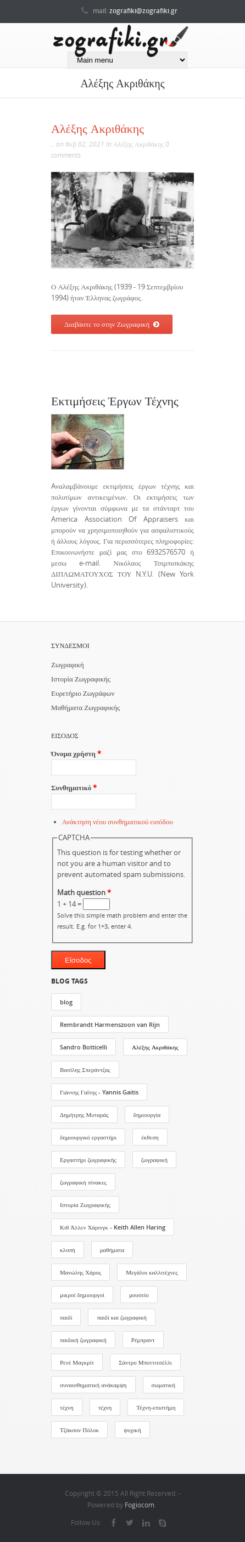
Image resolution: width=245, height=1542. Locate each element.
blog (66, 1002)
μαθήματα (112, 1249)
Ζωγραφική (67, 664)
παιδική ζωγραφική (83, 1340)
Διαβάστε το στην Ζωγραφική (111, 324)
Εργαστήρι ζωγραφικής (88, 1159)
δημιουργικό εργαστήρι (88, 1137)
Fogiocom (139, 1505)
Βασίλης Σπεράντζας (85, 1069)
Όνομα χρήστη (76, 753)
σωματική (164, 1385)
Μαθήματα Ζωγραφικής (85, 707)
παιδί (66, 1317)
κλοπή (67, 1249)
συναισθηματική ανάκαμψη (93, 1385)
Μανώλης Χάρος (80, 1272)
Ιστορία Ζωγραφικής (80, 679)
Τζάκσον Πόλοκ (79, 1430)
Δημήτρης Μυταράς (84, 1114)
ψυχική (132, 1430)
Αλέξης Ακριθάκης (97, 128)
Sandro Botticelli (83, 1047)
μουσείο (139, 1294)
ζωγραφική (154, 1159)
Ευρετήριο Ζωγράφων (82, 693)
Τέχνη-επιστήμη (155, 1407)
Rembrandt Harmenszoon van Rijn (110, 1024)
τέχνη (67, 1407)
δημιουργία (147, 1114)
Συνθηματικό (74, 787)
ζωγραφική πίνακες (83, 1182)
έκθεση (150, 1137)
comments (66, 155)
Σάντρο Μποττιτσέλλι (145, 1362)
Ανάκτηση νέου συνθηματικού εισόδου (117, 821)
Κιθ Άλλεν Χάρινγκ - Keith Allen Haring (112, 1227)
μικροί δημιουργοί (82, 1294)
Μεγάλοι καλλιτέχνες (151, 1272)
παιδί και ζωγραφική (122, 1317)
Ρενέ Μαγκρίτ (77, 1362)
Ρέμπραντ (143, 1340)
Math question (84, 892)
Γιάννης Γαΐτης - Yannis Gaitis (99, 1092)
